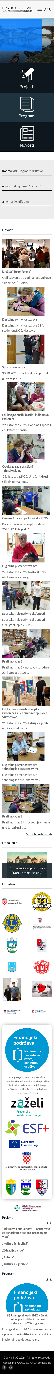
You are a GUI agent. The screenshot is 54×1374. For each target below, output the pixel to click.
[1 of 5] (26, 1248)
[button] (47, 1223)
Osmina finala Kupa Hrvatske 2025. (25, 518)
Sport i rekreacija (13, 367)
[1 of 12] (26, 1313)
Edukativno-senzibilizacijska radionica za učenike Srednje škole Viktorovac (24, 713)
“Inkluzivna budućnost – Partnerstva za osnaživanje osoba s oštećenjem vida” (26, 1232)
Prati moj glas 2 (12, 661)
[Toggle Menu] (39, 9)
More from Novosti (39, 834)
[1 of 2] (26, 535)
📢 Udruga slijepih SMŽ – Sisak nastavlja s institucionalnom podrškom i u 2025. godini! (27, 1319)
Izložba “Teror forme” (16, 271)
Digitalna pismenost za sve (19, 319)
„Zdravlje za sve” (13, 1250)
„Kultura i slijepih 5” (15, 1243)
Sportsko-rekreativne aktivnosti (23, 613)
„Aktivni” (8, 1257)
